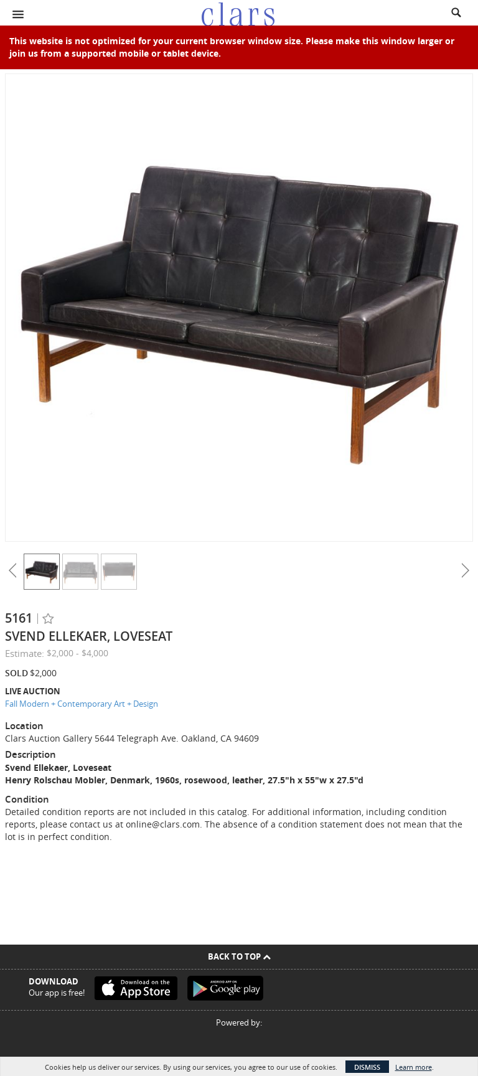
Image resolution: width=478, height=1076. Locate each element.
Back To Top (239, 956)
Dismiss (367, 1067)
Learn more (413, 1067)
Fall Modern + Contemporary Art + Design (81, 703)
